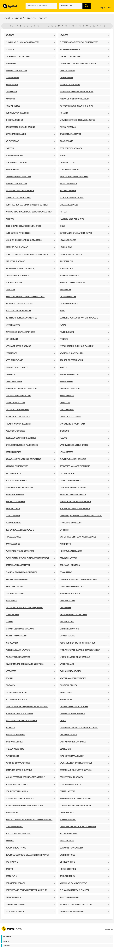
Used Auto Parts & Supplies (18, 311)
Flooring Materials (15, 594)
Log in (102, 8)
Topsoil (9, 622)
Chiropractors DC (14, 120)
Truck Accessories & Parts (73, 495)
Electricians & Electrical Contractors (79, 42)
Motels (63, 367)
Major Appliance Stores (72, 198)
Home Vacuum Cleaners (71, 551)
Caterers (64, 530)
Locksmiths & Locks (69, 170)
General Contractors (16, 71)
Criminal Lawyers (68, 558)
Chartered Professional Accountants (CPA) (27, 254)
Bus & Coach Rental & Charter (74, 890)
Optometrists (12, 78)
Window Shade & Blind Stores (74, 445)
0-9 (11, 26)
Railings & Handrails (70, 565)
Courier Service (67, 636)
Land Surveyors (67, 162)
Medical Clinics (13, 509)
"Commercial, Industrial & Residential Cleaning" (29, 212)
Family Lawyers (13, 516)
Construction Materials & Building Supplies (27, 205)
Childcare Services (69, 205)
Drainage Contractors (17, 466)
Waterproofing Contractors (20, 551)
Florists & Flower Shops (72, 219)
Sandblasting (66, 700)
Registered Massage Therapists (75, 466)
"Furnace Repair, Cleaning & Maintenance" (80, 650)
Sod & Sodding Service (16, 481)
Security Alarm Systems (17, 410)
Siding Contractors (69, 374)
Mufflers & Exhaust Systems (73, 883)
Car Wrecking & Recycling (18, 396)
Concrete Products (15, 883)
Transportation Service (17, 276)
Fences (63, 155)
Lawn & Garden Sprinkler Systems (76, 763)
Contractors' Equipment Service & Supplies (26, 890)
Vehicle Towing (67, 71)
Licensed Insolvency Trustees (74, 707)
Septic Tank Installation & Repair (76, 233)
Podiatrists (11, 353)
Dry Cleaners (12, 643)
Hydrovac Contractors (71, 586)
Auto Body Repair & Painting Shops (76, 106)
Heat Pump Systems (15, 495)
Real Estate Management (72, 756)
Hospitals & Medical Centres (19, 714)
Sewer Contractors (70, 594)
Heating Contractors (70, 56)
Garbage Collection (70, 389)
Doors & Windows (14, 155)
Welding (10, 219)
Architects (65, 544)
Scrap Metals (66, 268)
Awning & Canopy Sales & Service (76, 798)
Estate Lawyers (67, 791)
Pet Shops (10, 728)
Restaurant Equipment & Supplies (76, 770)
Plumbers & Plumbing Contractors (22, 42)
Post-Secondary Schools (18, 834)
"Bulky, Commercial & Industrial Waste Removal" (29, 820)
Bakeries (10, 841)
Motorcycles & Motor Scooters (21, 721)
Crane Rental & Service (17, 247)
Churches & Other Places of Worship (78, 827)
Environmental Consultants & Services (25, 664)
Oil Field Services (68, 297)
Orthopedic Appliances (17, 367)
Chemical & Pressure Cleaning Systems (78, 579)
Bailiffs (9, 869)
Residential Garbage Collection (21, 389)
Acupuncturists (13, 523)
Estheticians (12, 339)
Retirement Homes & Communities (21, 318)
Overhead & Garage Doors (18, 198)
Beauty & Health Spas (16, 848)
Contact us (108, 930)
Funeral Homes (13, 106)
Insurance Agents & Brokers (19, 487)
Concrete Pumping (14, 827)
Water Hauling (67, 622)
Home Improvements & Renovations (76, 92)
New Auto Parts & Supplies (72, 283)
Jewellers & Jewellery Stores (20, 332)
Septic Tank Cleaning (16, 134)
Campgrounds (67, 813)
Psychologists (67, 332)
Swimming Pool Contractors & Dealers (79, 318)
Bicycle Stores (67, 841)
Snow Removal (67, 396)
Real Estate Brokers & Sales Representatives (27, 855)
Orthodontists (67, 862)
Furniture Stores (14, 382)
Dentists (10, 35)
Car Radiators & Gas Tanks (73, 742)
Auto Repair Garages (70, 49)
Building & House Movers (71, 848)
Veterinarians (66, 78)
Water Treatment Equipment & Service (78, 537)
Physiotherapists (68, 184)
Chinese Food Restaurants (72, 714)
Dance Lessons (13, 544)
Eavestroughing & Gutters (18, 177)
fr (109, 7)
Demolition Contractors (18, 417)
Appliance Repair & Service (18, 346)
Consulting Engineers (70, 481)
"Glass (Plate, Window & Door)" (21, 268)
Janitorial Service (14, 586)
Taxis (62, 311)
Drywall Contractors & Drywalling (23, 459)
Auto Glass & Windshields (18, 233)
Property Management (17, 636)
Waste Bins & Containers (71, 353)
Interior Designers (69, 834)
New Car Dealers (68, 240)
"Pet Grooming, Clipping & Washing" (76, 346)
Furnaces (10, 374)
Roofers (10, 49)
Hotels (63, 212)
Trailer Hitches (67, 876)
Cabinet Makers (13, 897)
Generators (65, 749)
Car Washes (65, 608)
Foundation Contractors (18, 424)
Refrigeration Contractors (73, 615)
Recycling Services (15, 911)
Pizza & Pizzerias (68, 127)
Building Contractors (16, 184)
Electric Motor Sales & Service (75, 509)
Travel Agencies (13, 537)
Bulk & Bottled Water (70, 784)
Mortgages (11, 601)
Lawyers (64, 35)
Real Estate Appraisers (17, 791)
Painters (10, 148)
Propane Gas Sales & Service (19, 304)
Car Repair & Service (15, 261)
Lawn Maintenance (69, 304)
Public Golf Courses (15, 431)
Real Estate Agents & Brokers (74, 177)
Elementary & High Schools (73, 459)
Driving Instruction (69, 629)
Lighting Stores (67, 855)
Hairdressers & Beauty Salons (20, 127)
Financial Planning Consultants (21, 572)
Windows (10, 685)
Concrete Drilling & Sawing (73, 487)
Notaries (64, 113)
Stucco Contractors (16, 700)
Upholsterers (66, 452)
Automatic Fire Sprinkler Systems (76, 904)
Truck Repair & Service (70, 134)
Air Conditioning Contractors (75, 99)
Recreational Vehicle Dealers (20, 530)
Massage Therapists (69, 276)
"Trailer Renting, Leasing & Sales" (76, 806)
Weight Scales (67, 664)
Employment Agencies (70, 671)
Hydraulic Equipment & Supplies (21, 438)
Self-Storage (12, 141)
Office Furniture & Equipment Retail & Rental (27, 707)
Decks (63, 721)
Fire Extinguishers (68, 735)
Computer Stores (68, 685)
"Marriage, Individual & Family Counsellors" (81, 516)
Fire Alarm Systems (15, 749)
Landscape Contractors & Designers (78, 64)
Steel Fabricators (14, 360)
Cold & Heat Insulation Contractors (23, 226)
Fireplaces (65, 403)
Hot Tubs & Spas (67, 473)
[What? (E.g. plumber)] (41, 6)
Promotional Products (71, 777)
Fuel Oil (63, 438)
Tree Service (11, 92)
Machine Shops (13, 325)
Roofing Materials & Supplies (19, 798)
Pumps (63, 325)
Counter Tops (12, 615)
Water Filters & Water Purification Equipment (27, 558)
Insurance (10, 99)
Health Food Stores (15, 735)
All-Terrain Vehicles (69, 897)
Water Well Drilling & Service (20, 191)
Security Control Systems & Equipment (24, 608)
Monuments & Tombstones (72, 424)
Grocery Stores (67, 601)
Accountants (66, 141)
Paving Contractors (70, 85)
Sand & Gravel (12, 170)
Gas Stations (12, 862)
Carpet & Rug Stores (15, 403)
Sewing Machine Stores (17, 784)
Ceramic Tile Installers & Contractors (79, 728)
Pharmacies (65, 290)
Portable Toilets (14, 283)
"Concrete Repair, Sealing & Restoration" (25, 777)
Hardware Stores (14, 742)
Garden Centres (13, 452)
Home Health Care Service (18, 565)
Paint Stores (66, 692)
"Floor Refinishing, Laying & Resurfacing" (25, 297)
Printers (64, 339)
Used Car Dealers (14, 473)
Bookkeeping (66, 572)
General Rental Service (71, 254)
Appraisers (11, 671)
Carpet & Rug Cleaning (70, 417)
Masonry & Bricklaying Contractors (24, 240)
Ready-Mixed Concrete (16, 162)
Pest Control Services (71, 148)
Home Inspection (68, 869)
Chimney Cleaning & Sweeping (20, 629)
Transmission (66, 382)
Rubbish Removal (68, 820)
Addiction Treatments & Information (77, 643)
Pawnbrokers (12, 756)
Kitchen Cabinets (68, 191)
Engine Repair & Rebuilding (72, 911)
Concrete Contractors (17, 113)
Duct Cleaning (67, 410)
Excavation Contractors (18, 56)
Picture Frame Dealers (16, 692)
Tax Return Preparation (71, 360)
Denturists (11, 64)
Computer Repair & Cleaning (19, 770)
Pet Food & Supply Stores (18, 763)
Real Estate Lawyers (15, 502)
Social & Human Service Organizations (24, 806)
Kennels (9, 678)
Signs (62, 226)
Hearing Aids (66, 247)
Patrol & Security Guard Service (75, 502)
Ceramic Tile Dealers (15, 904)
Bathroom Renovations (17, 579)
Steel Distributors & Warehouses (22, 445)
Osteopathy (11, 876)
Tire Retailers (66, 261)
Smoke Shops (12, 813)
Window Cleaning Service (18, 657)
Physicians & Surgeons (71, 523)
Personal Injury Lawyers (18, 650)
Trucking (64, 431)
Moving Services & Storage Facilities (77, 120)
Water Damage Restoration (73, 678)
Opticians (10, 290)
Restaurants (12, 85)
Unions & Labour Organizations (75, 657)
